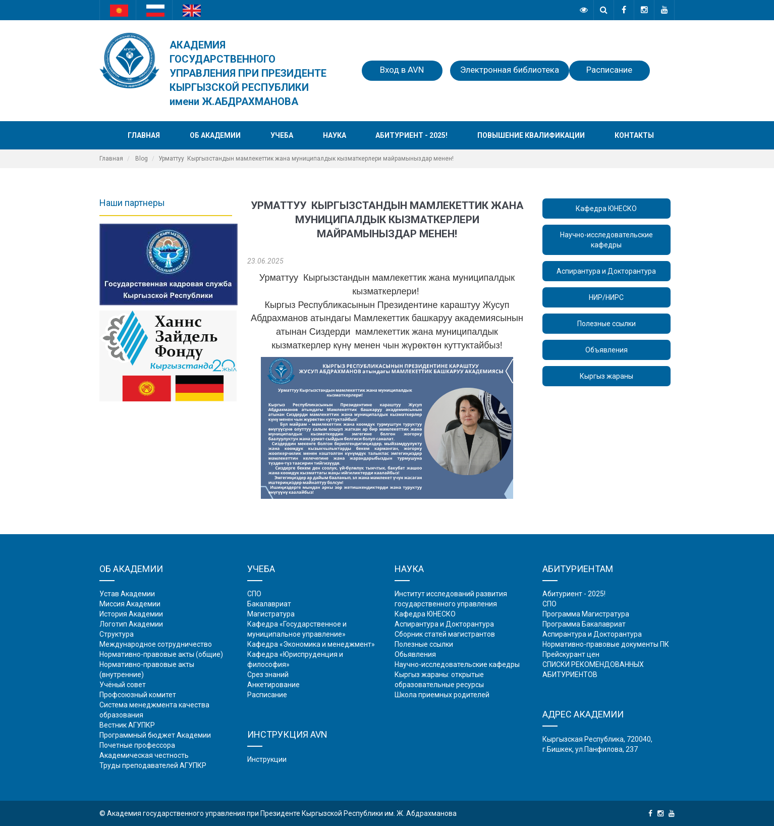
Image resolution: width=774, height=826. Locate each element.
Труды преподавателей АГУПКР (152, 765)
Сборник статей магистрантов (445, 634)
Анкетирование (273, 685)
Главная (144, 135)
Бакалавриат (269, 604)
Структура (116, 634)
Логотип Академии (131, 624)
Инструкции (267, 759)
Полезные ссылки (606, 324)
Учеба (281, 135)
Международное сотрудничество (155, 644)
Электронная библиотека (509, 70)
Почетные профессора (137, 745)
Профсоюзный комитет (137, 695)
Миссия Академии (129, 604)
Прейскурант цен (570, 654)
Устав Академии (127, 594)
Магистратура (271, 614)
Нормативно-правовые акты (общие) (161, 654)
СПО (254, 594)
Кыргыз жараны (606, 376)
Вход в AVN (402, 70)
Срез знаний (268, 674)
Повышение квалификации (531, 135)
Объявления (606, 350)
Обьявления (415, 654)
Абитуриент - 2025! (411, 135)
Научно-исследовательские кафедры (606, 240)
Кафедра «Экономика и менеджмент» (311, 644)
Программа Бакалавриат (584, 624)
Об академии (215, 135)
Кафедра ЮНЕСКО (606, 208)
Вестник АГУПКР (127, 725)
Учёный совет (122, 685)
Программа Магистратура (585, 614)
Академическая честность (144, 755)
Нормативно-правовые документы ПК (605, 644)
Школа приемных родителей (442, 695)
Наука (334, 135)
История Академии (131, 614)
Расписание (609, 70)
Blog (141, 158)
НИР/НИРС (606, 297)
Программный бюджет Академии (155, 735)
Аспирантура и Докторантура (606, 271)
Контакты (634, 135)
